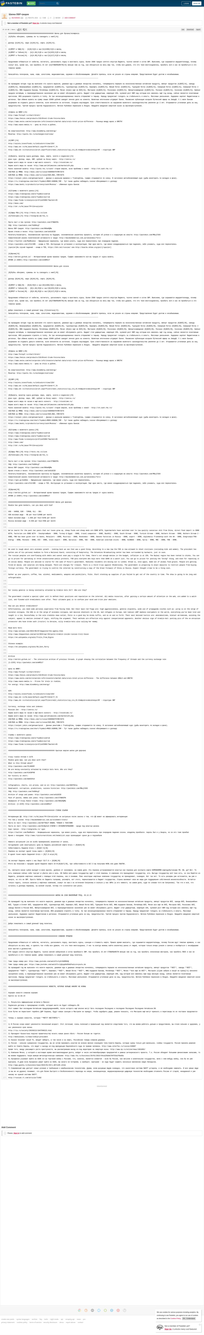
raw (183, 29)
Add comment (70, 18)
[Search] (57, 3)
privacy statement (7, 1322)
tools (46, 1319)
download (190, 29)
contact (80, 1322)
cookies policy (22, 1322)
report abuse (70, 1322)
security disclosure (50, 1322)
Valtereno (16, 18)
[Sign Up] (160, 1327)
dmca (61, 1322)
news (79, 1319)
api (62, 1319)
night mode (54, 1319)
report (198, 29)
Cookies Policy (175, 1318)
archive (34, 1319)
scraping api (69, 1319)
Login (186, 3)
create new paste (7, 1319)
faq (41, 1319)
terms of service (35, 1322)
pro (84, 1319)
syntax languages (23, 1319)
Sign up (196, 3)
